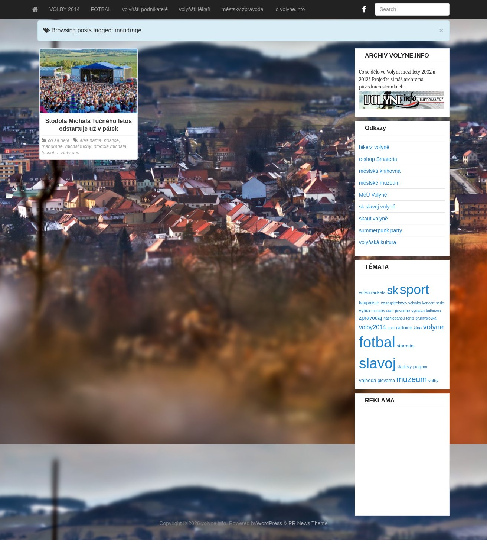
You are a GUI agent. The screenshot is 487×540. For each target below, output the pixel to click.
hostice (111, 140)
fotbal (377, 342)
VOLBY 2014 (64, 9)
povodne (402, 310)
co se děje (58, 140)
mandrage (52, 146)
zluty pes (70, 152)
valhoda (367, 380)
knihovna (433, 311)
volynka (414, 303)
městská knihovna (380, 171)
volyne (433, 327)
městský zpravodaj (243, 9)
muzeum (411, 379)
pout (391, 328)
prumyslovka (425, 318)
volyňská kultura (377, 242)
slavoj (377, 363)
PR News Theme (308, 523)
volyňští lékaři (194, 9)
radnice (404, 327)
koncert (428, 303)
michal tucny (78, 146)
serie (440, 303)
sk (392, 290)
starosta (405, 346)
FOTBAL (101, 9)
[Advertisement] (403, 465)
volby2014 (372, 327)
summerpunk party (380, 230)
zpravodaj (370, 318)
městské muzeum (379, 183)
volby (433, 380)
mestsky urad (382, 311)
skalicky (404, 367)
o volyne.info (290, 9)
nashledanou (394, 318)
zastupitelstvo (394, 302)
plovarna (386, 380)
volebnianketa (372, 292)
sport (414, 289)
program (420, 367)
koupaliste (369, 302)
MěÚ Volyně (373, 195)
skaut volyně (373, 219)
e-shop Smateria (378, 159)
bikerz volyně (374, 147)
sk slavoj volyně (377, 207)
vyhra (364, 310)
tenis (410, 318)
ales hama (90, 140)
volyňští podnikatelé (145, 9)
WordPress (269, 523)
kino (418, 327)
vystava (418, 310)
